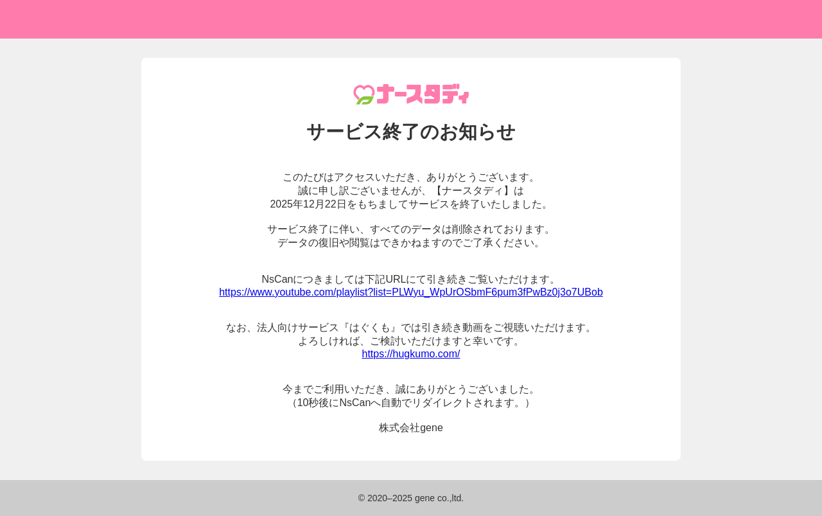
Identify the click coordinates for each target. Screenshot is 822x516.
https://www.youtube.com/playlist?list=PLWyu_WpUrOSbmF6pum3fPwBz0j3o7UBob (411, 292)
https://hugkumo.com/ (411, 353)
